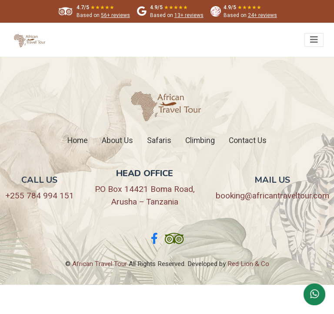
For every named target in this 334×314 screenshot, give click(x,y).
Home (77, 140)
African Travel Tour (99, 264)
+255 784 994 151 (39, 196)
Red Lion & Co (248, 264)
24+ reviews (262, 15)
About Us (117, 140)
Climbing (200, 140)
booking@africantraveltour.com (272, 196)
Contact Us (248, 140)
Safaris (159, 140)
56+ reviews (115, 15)
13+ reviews (189, 15)
